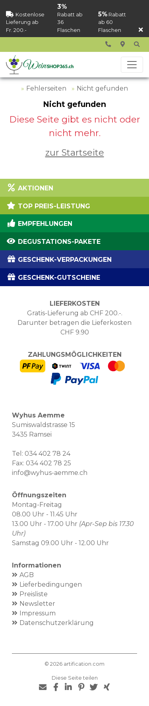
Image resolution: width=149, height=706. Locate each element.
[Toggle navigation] (132, 65)
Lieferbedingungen (50, 584)
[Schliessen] (141, 30)
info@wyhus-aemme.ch (49, 473)
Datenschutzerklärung (56, 623)
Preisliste (33, 594)
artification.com (84, 664)
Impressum (37, 613)
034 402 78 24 (47, 453)
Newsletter (37, 603)
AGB (26, 575)
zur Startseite (74, 152)
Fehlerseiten (46, 88)
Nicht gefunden (102, 88)
